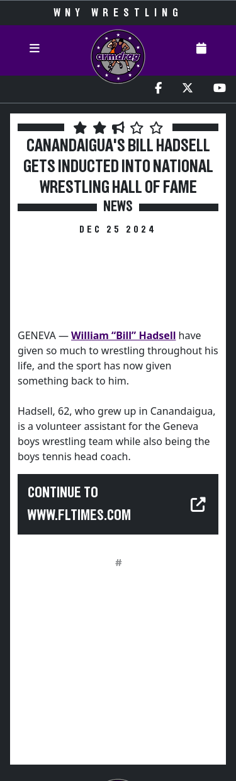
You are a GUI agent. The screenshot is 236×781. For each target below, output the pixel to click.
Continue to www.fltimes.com (79, 504)
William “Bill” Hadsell (123, 335)
